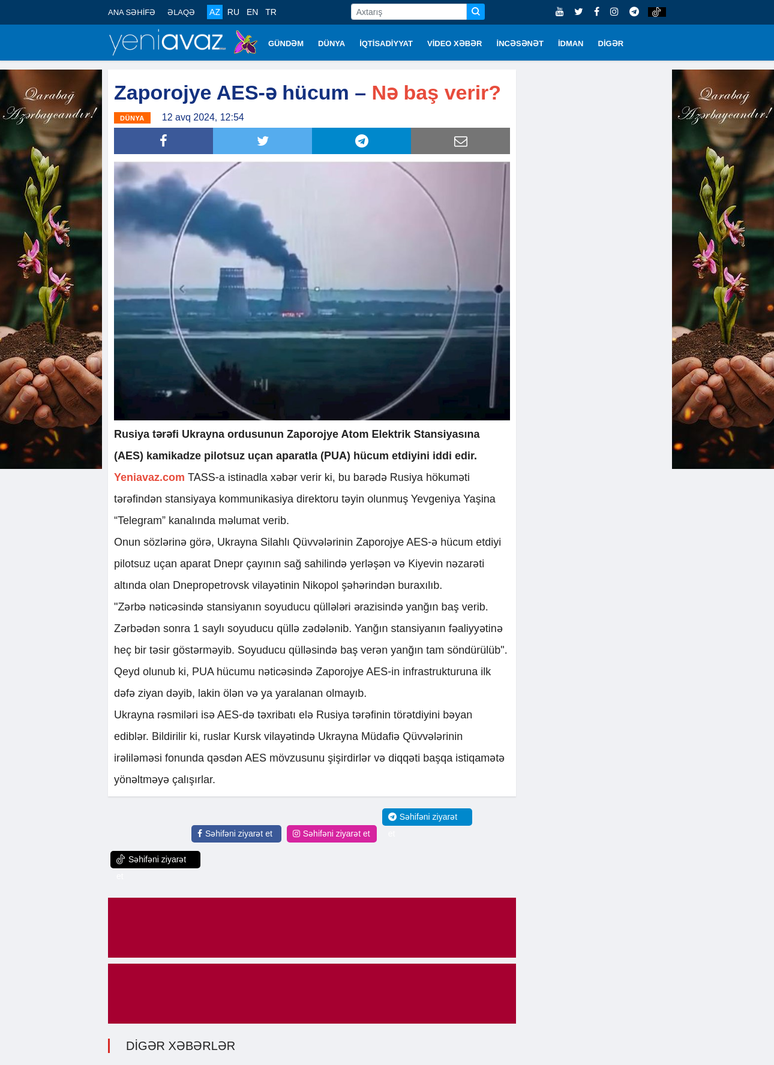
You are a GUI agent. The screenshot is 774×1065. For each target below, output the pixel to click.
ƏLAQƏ (181, 12)
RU (233, 12)
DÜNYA (331, 43)
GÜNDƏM (286, 43)
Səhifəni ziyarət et (234, 833)
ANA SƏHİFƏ (131, 12)
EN (252, 12)
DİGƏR (611, 43)
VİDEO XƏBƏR (454, 43)
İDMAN (571, 43)
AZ (214, 12)
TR (271, 12)
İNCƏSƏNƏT (520, 43)
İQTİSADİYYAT (386, 43)
